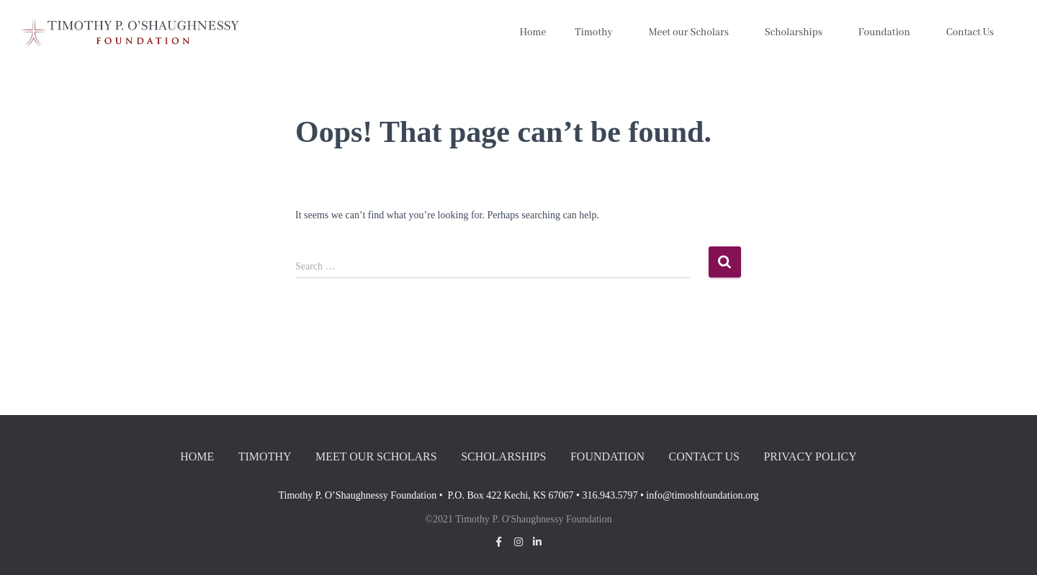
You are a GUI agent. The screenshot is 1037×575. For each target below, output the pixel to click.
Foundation (887, 32)
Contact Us (973, 32)
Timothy (597, 32)
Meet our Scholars (692, 32)
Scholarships (797, 32)
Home (532, 32)
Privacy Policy (809, 456)
